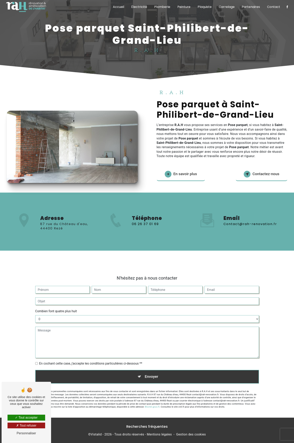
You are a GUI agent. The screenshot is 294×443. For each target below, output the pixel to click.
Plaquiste (205, 7)
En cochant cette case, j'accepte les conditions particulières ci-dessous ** (90, 360)
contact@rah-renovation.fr (250, 220)
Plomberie (162, 7)
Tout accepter (26, 417)
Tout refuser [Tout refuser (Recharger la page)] (26, 425)
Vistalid (96, 434)
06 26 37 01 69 (145, 227)
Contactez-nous (261, 174)
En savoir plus (181, 174)
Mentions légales (159, 434)
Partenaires (251, 7)
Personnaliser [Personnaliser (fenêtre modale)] (26, 433)
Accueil (118, 7)
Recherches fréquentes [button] (147, 426)
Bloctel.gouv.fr (152, 403)
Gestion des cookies (191, 434)
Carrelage (227, 7)
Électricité (139, 7)
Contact (273, 7)
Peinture (183, 7)
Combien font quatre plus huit (56, 307)
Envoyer (151, 373)
